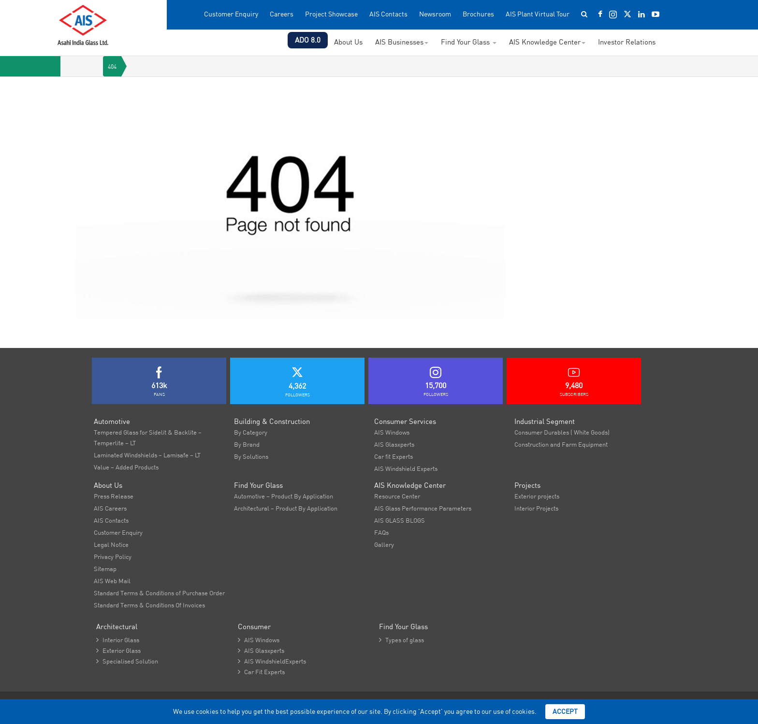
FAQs (381, 532)
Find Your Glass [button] (468, 41)
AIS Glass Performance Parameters (422, 508)
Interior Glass (117, 640)
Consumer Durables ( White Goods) (562, 432)
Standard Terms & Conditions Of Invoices (149, 605)
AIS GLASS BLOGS (399, 520)
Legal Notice (111, 544)
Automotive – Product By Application (283, 496)
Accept (565, 711)
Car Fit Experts (261, 672)
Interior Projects (536, 508)
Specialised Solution (127, 661)
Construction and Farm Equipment (561, 444)
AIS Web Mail (112, 581)
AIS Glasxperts (394, 444)
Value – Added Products (126, 467)
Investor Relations (627, 41)
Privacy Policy (112, 556)
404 (112, 66)
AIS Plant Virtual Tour (537, 14)
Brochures (478, 14)
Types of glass (401, 640)
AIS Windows (391, 432)
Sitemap (105, 569)
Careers (281, 14)
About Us (348, 41)
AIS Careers (110, 508)
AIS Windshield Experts (405, 468)
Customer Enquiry (231, 14)
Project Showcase (331, 14)
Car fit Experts (393, 456)
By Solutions (251, 456)
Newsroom (435, 14)
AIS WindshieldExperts (272, 661)
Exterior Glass (118, 650)
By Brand (247, 444)
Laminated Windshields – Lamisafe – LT (147, 455)
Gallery (384, 544)
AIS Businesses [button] (401, 41)
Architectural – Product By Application (285, 508)
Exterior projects (536, 496)
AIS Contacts (388, 14)
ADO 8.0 (308, 40)
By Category (250, 432)
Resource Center (397, 496)
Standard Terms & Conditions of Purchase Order (159, 593)
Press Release (113, 496)
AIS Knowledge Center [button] (547, 41)
